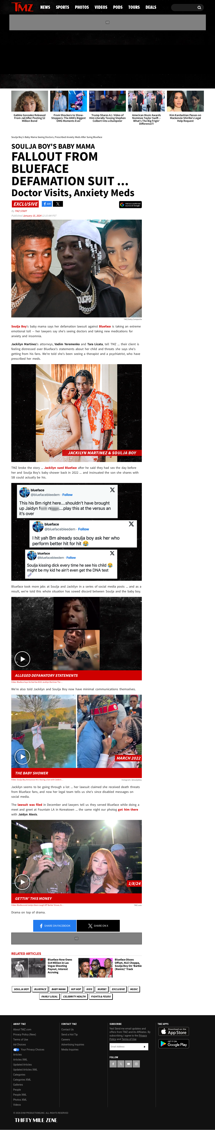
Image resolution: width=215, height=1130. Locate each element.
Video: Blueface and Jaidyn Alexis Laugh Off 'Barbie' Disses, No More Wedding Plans (37, 905)
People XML (20, 1094)
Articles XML (20, 1059)
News (20, 81)
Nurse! (101, 989)
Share (54, 926)
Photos (78, 81)
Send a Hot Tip (69, 1034)
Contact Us (67, 1029)
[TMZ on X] (19, 51)
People (17, 1089)
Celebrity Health (74, 996)
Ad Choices (19, 1044)
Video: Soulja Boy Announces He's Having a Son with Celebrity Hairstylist (37, 779)
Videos (108, 81)
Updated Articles (22, 1064)
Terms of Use (20, 1039)
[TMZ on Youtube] (26, 51)
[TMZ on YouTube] (128, 1063)
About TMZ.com (22, 1029)
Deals (188, 81)
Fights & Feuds (100, 996)
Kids (89, 989)
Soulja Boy (21, 989)
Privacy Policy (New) (24, 1034)
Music (134, 989)
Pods (135, 81)
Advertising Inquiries (72, 1044)
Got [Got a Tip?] (22, 66)
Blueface (40, 989)
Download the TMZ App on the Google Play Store (174, 1043)
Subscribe (144, 1046)
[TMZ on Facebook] (14, 51)
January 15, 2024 (32, 215)
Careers (65, 1039)
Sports (48, 81)
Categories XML (22, 1079)
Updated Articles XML (25, 1069)
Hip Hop (76, 989)
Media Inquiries (69, 1049)
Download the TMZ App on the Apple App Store (174, 1031)
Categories (19, 1074)
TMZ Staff (21, 211)
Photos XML (20, 1099)
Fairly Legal (49, 996)
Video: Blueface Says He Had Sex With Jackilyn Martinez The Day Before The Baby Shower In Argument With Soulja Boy (37, 682)
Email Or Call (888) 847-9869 (52, 67)
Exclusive (118, 989)
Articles (17, 1054)
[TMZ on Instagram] (33, 51)
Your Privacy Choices (28, 1049)
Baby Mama (58, 989)
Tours (161, 81)
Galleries (18, 1084)
